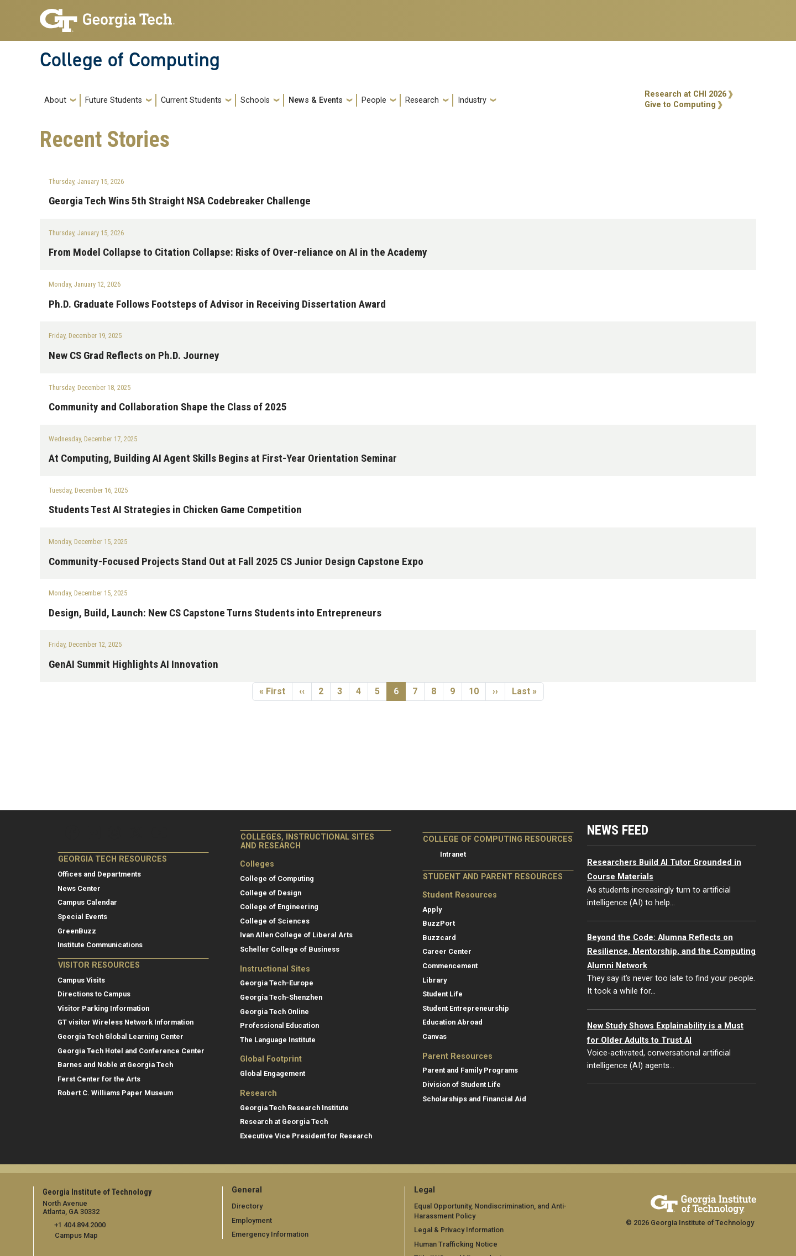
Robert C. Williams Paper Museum (115, 1093)
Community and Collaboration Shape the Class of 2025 (168, 406)
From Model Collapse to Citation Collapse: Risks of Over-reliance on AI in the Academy (238, 252)
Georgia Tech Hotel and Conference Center (131, 1051)
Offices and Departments (99, 874)
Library (434, 980)
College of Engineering (279, 907)
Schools (255, 100)
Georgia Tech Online (274, 1011)
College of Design (270, 893)
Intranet (453, 854)
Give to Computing (680, 104)
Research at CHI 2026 (685, 94)
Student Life (442, 994)
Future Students (113, 100)
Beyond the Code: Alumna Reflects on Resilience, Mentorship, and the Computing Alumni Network (671, 951)
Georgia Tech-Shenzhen (281, 997)
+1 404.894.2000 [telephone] (80, 1225)
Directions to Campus (93, 994)
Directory (247, 1206)
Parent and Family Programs (470, 1070)
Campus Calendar (87, 902)
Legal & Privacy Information (459, 1230)
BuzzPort (438, 923)
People (374, 100)
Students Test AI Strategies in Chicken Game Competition (175, 509)
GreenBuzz (76, 931)
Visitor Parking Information (103, 1008)
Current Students (191, 100)
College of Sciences (275, 921)
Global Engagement (272, 1073)
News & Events (316, 100)
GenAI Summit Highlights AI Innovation (133, 664)
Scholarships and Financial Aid (474, 1099)
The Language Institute (278, 1040)
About (55, 100)
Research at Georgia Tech (284, 1121)
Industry (472, 100)
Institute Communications (100, 945)
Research (422, 100)
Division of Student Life (461, 1084)
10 (477, 690)
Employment (252, 1220)
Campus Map (76, 1235)
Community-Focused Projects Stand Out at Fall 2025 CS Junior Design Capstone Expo (236, 561)
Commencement (450, 966)
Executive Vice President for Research (306, 1136)
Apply (432, 909)
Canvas (434, 1036)
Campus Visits (81, 980)
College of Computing (130, 60)
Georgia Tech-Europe (276, 983)
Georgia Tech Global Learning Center (120, 1036)
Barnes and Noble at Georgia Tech (115, 1064)
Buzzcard (439, 937)
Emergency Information (270, 1234)
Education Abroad (452, 1022)
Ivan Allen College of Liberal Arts (296, 935)
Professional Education (279, 1025)
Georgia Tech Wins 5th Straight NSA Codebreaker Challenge (180, 200)
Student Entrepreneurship (465, 1008)
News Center (79, 888)
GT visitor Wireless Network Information (125, 1022)
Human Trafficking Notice (456, 1244)
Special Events (82, 916)
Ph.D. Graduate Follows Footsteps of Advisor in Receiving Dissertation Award (217, 304)
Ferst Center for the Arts (98, 1079)
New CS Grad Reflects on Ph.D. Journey (134, 355)
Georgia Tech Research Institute (294, 1108)
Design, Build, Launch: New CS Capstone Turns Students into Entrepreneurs (215, 612)
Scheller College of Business (289, 949)
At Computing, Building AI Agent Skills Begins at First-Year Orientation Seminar (223, 458)
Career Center (447, 951)
